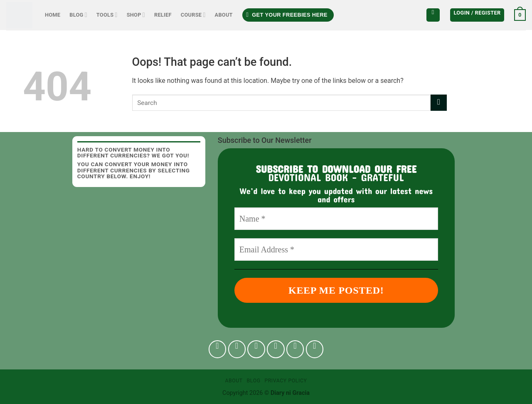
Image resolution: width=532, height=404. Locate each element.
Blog (78, 15)
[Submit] (439, 103)
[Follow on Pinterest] (295, 349)
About (224, 15)
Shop (136, 15)
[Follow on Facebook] (218, 349)
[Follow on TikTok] (256, 349)
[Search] (433, 15)
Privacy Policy (285, 381)
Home (52, 15)
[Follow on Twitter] (276, 349)
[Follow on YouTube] (315, 349)
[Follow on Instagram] (237, 349)
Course (193, 15)
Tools (107, 15)
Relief (163, 15)
